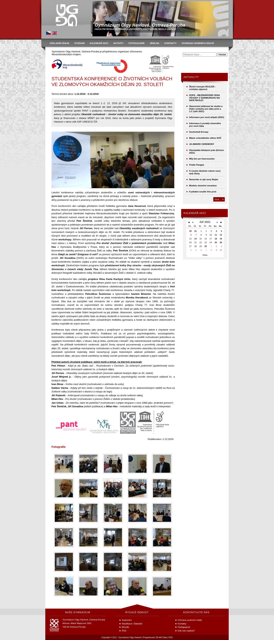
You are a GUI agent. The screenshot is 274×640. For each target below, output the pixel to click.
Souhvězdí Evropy (198, 132)
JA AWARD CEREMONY (201, 144)
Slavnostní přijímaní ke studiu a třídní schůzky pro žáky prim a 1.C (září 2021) (205, 108)
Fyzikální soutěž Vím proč (202, 191)
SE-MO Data (161, 637)
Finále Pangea (196, 164)
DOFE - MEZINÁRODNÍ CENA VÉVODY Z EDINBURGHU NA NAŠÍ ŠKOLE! (204, 97)
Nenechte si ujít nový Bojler (203, 179)
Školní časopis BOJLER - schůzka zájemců (202, 87)
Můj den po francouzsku (202, 158)
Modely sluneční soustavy (203, 185)
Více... (218, 199)
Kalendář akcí (195, 213)
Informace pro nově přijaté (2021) (206, 117)
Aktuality (191, 77)
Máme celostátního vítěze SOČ (205, 138)
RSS (171, 637)
